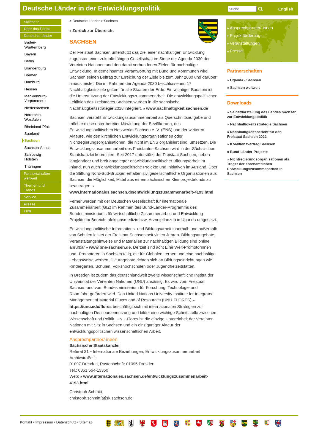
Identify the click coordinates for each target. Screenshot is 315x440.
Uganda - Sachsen (245, 80)
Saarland (31, 134)
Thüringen (32, 166)
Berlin (29, 61)
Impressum (44, 422)
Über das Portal (37, 29)
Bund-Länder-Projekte (249, 152)
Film (27, 211)
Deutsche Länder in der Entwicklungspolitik (91, 8)
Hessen (30, 89)
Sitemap (86, 422)
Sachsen (32, 140)
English (285, 9)
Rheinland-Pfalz (37, 127)
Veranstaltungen (244, 43)
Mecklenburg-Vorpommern (35, 98)
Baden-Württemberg (35, 44)
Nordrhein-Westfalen (33, 117)
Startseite (32, 22)
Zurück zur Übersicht (93, 30)
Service (30, 197)
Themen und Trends (34, 187)
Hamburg (32, 82)
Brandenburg (35, 68)
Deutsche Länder (38, 36)
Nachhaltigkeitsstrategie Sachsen (258, 124)
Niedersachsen (36, 108)
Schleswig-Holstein (33, 156)
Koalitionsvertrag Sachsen (252, 144)
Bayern (30, 54)
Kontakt (26, 422)
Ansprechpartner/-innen (251, 27)
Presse (29, 204)
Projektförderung (245, 35)
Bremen (30, 75)
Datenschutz (66, 422)
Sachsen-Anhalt (37, 148)
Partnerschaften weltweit (37, 175)
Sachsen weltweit (245, 87)
